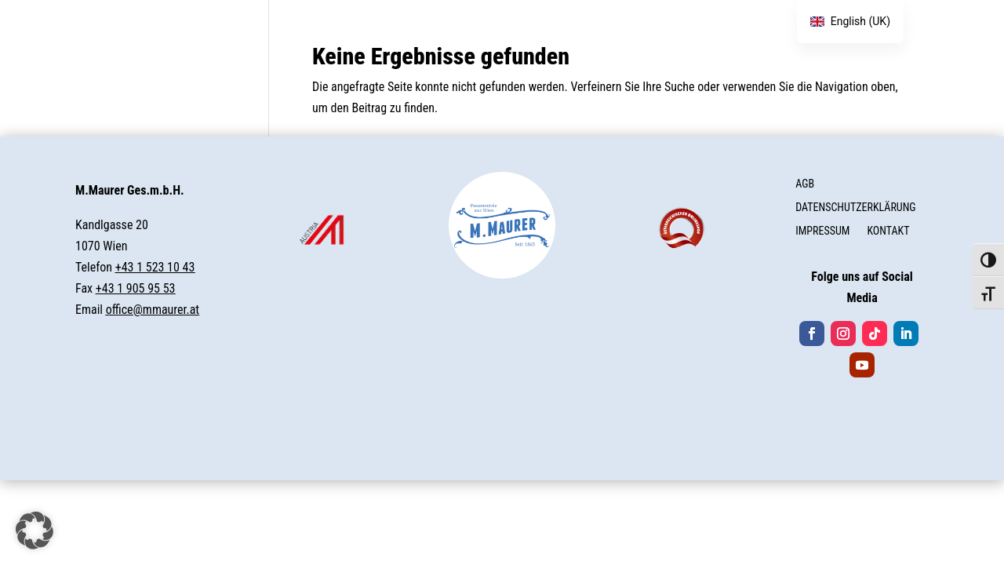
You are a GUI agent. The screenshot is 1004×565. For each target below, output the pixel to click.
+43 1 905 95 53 (136, 288)
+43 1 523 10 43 (155, 267)
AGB (804, 184)
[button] (34, 530)
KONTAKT (888, 231)
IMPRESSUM (822, 231)
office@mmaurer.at (152, 309)
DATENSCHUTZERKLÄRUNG (855, 207)
